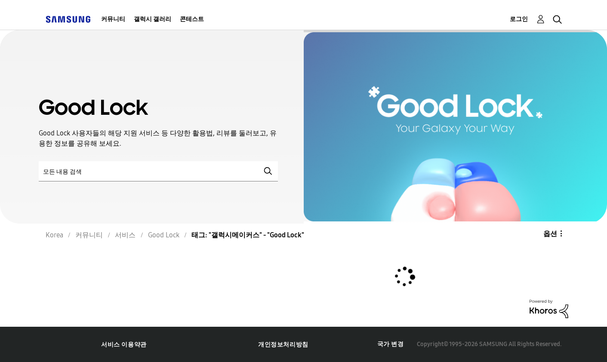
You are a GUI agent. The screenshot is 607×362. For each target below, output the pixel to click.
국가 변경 (390, 344)
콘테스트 (192, 19)
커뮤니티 (113, 19)
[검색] (158, 171)
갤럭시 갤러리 (152, 19)
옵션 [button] (550, 234)
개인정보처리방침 (283, 344)
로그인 (519, 19)
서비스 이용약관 (124, 344)
